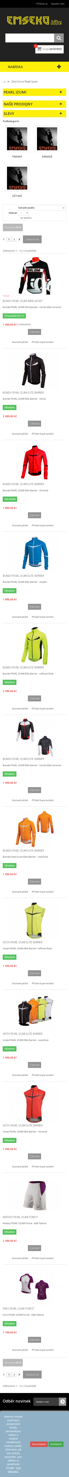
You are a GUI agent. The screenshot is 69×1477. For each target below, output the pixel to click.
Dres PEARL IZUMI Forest (18, 1308)
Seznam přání (20, 342)
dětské (17, 196)
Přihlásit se (42, 3)
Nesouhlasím (39, 1444)
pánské (17, 156)
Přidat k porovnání (43, 342)
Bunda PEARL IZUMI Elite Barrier (23, 392)
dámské (47, 156)
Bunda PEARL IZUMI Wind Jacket (23, 301)
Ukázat (13, 212)
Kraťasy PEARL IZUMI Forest (20, 1217)
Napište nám (58, 3)
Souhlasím (56, 1444)
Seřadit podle (26, 207)
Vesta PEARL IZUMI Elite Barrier (23, 942)
